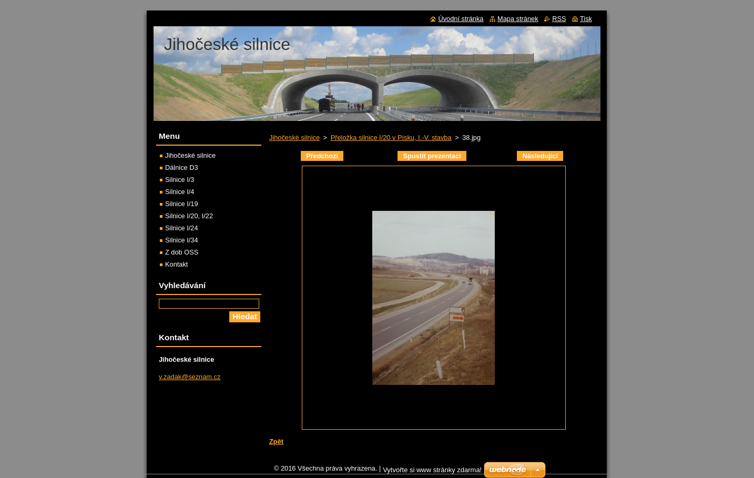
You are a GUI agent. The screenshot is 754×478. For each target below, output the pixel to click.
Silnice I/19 (181, 204)
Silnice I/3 (179, 180)
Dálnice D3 (181, 167)
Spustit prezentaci (432, 156)
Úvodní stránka (460, 19)
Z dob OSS (181, 252)
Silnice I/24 (181, 228)
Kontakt (176, 264)
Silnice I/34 (181, 240)
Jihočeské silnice (294, 137)
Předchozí (322, 156)
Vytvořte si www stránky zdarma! (432, 472)
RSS (559, 19)
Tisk (586, 19)
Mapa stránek (517, 19)
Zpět (276, 441)
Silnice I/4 (179, 192)
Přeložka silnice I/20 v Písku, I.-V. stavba (391, 137)
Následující (540, 156)
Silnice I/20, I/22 (189, 216)
